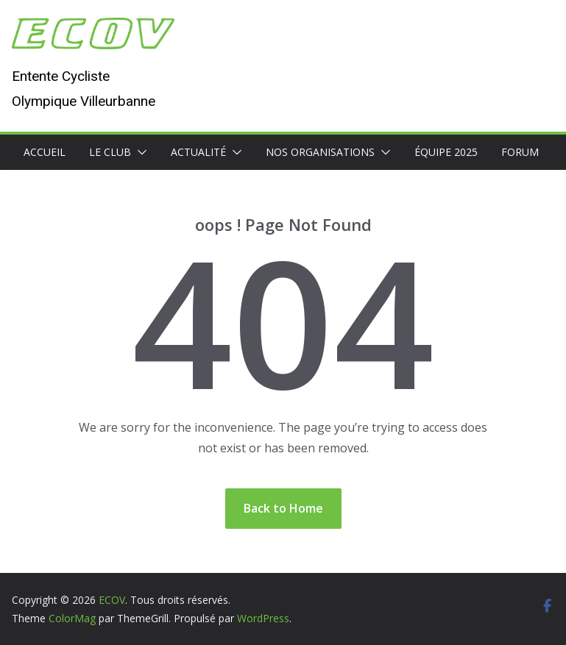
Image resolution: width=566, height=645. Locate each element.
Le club (110, 152)
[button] (139, 152)
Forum (520, 152)
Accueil (45, 152)
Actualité (198, 152)
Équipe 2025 (446, 152)
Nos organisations (320, 152)
